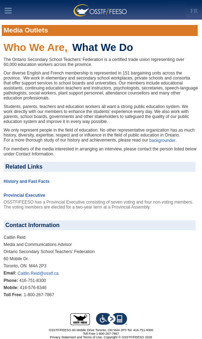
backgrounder (162, 140)
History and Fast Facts (27, 181)
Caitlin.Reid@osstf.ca (38, 273)
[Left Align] (194, 9)
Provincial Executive (24, 195)
